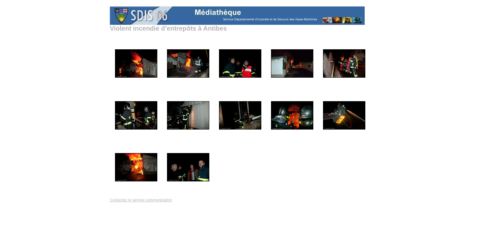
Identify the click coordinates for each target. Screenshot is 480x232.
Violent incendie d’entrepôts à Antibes (168, 28)
